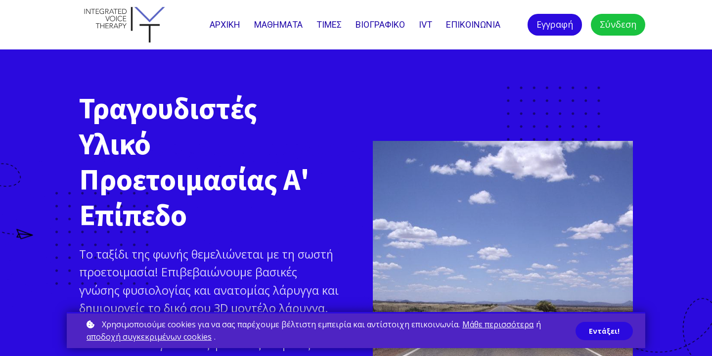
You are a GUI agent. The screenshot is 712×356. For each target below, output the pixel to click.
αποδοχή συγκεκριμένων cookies (149, 336)
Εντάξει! (604, 331)
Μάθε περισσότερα (498, 324)
